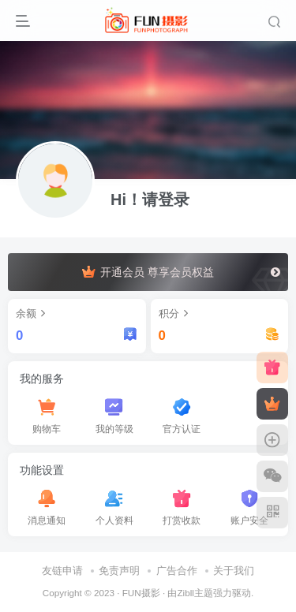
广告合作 (176, 571)
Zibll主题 (194, 593)
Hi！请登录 (150, 199)
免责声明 (119, 571)
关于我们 (233, 571)
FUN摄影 (141, 593)
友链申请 (62, 571)
